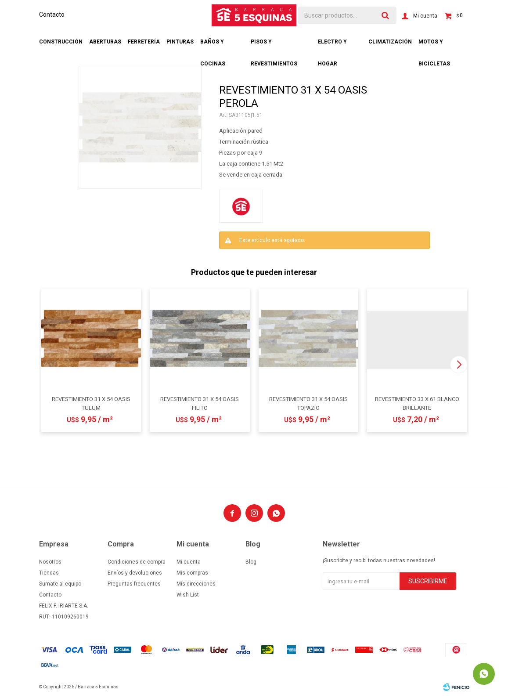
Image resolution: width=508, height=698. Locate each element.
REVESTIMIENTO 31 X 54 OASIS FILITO (199, 403)
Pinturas (180, 42)
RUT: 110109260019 (64, 617)
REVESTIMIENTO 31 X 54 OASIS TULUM (91, 403)
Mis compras (192, 573)
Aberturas (105, 42)
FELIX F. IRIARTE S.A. (63, 606)
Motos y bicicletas (434, 46)
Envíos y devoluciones (135, 573)
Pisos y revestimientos (274, 46)
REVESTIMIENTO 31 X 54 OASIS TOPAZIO (308, 403)
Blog (250, 562)
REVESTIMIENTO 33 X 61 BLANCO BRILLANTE (417, 403)
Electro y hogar (332, 46)
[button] (459, 364)
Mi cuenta (189, 562)
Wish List (188, 595)
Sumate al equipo (60, 584)
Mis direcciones (196, 584)
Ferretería (144, 42)
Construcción (61, 42)
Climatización (390, 42)
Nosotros (50, 562)
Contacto (52, 14)
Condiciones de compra (137, 562)
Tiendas (49, 573)
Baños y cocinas (212, 46)
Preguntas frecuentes (134, 584)
